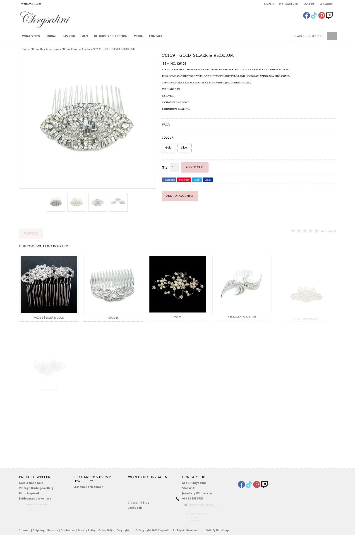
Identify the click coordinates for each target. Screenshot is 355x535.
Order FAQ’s (106, 530)
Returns (52, 530)
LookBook (136, 508)
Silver (184, 147)
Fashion (69, 36)
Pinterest (184, 179)
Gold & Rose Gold (31, 483)
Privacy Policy (87, 530)
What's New (31, 36)
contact (156, 36)
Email (208, 179)
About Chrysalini (194, 483)
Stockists (190, 488)
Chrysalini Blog (138, 502)
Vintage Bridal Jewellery (37, 488)
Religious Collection (110, 36)
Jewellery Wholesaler (200, 494)
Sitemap (24, 530)
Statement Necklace (88, 487)
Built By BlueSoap (217, 530)
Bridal (51, 36)
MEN (85, 36)
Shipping (39, 530)
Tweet (197, 179)
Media (138, 36)
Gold (168, 147)
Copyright (122, 530)
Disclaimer (68, 530)
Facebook (169, 179)
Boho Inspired (35, 494)
